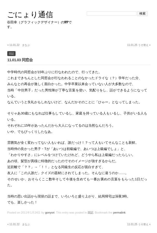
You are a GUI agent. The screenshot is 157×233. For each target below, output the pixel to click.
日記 (11, 53)
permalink (119, 212)
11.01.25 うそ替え (139, 45)
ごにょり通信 (30, 14)
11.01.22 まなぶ (18, 45)
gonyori (49, 212)
